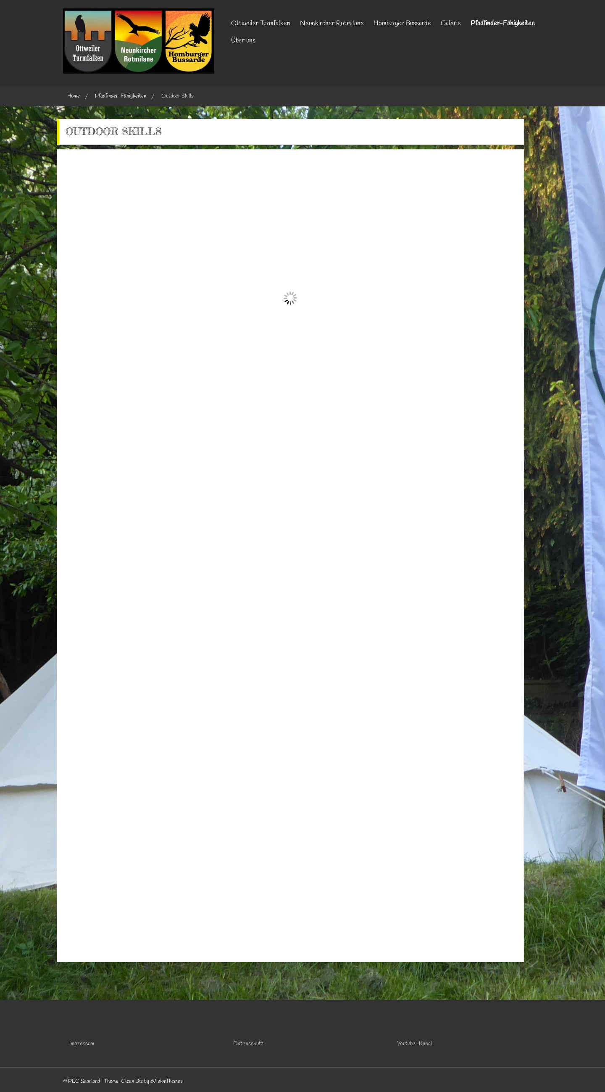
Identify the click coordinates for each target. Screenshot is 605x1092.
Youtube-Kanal (414, 1044)
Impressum (81, 1044)
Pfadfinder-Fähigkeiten (503, 23)
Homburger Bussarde (402, 23)
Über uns (243, 40)
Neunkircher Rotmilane (332, 23)
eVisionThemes (166, 1081)
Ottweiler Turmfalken (260, 23)
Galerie (451, 23)
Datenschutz (248, 1044)
